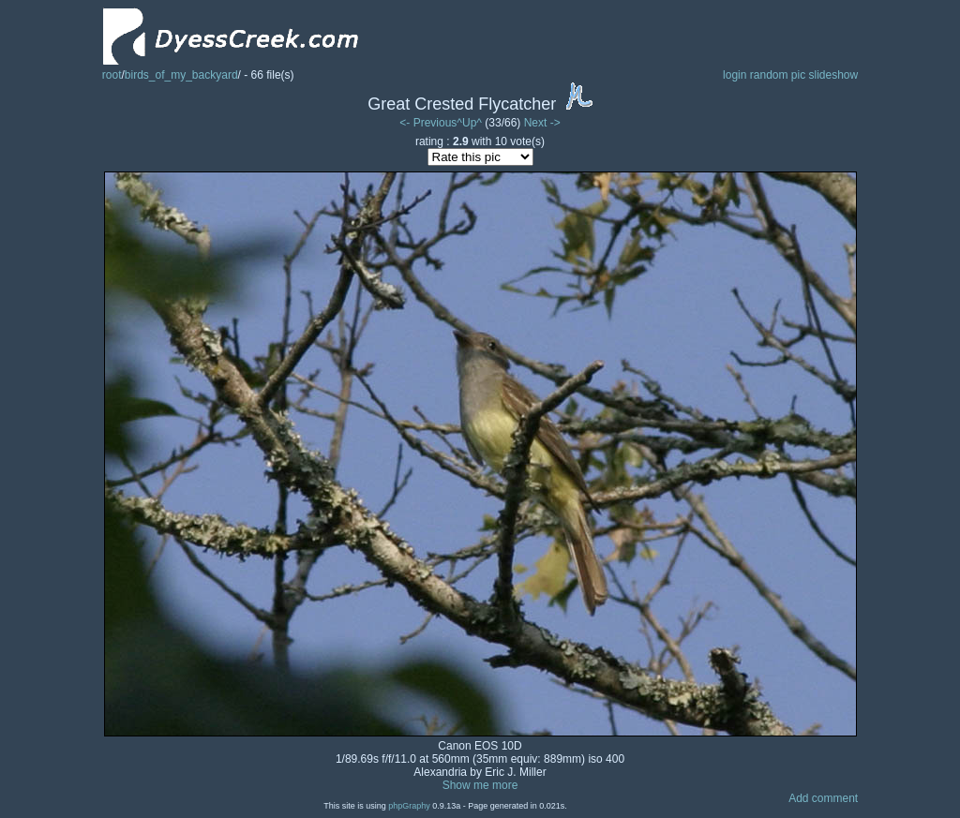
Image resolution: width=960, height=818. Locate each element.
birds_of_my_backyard (181, 75)
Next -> (542, 122)
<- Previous (428, 122)
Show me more (480, 785)
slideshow (834, 75)
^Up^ (469, 122)
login (734, 75)
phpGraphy (409, 806)
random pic (777, 75)
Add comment (823, 798)
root (112, 75)
